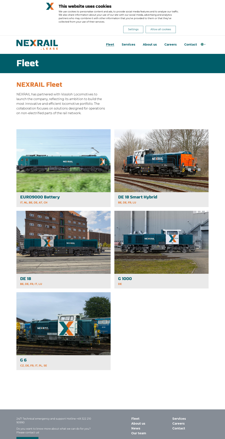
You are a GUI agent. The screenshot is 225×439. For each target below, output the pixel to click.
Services (128, 44)
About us (150, 44)
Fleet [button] (135, 419)
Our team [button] (138, 433)
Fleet (110, 44)
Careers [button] (178, 423)
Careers (170, 44)
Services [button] (179, 419)
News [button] (135, 428)
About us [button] (138, 423)
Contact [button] (178, 428)
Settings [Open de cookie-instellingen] (133, 29)
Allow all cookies (160, 29)
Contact (190, 44)
